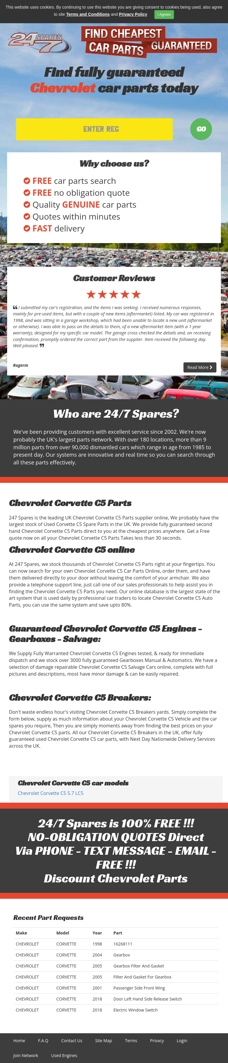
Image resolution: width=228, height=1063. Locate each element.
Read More (200, 367)
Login (182, 1040)
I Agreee (164, 14)
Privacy (157, 1040)
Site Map (103, 1040)
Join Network (25, 1055)
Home (19, 1040)
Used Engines (64, 1055)
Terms (131, 1040)
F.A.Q (43, 1040)
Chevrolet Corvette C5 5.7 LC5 (50, 793)
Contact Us (71, 1040)
